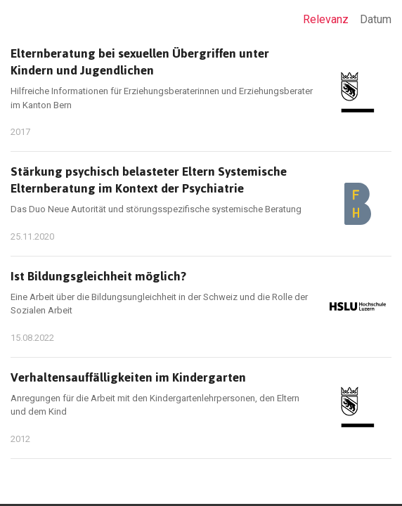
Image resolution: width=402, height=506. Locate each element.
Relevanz (326, 19)
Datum (375, 19)
